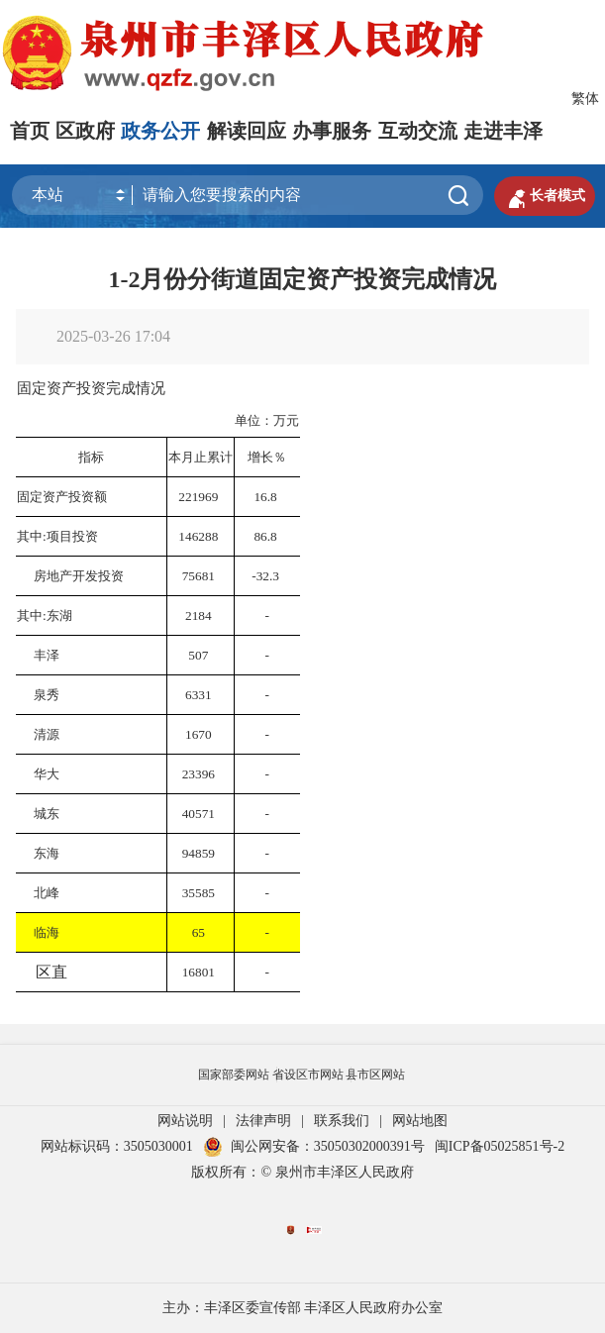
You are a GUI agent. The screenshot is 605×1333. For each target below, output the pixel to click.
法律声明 (263, 1120)
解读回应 (246, 131)
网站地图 (420, 1120)
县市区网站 (375, 1074)
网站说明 (185, 1120)
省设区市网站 (308, 1074)
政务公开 (160, 131)
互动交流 (417, 131)
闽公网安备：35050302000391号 (314, 1146)
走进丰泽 (503, 131)
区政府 (85, 131)
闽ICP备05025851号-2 (499, 1146)
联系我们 (341, 1120)
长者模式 (544, 196)
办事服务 (331, 131)
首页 (30, 131)
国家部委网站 (233, 1074)
